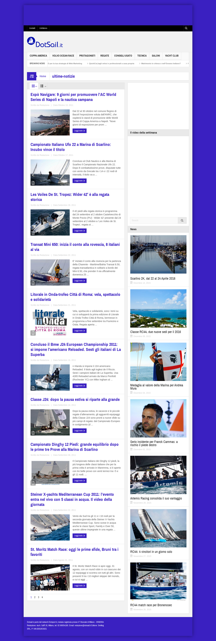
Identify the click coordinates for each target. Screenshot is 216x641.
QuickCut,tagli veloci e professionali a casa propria (116, 63)
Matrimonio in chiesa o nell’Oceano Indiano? (166, 63)
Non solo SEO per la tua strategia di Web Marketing (64, 63)
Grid (35, 86)
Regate (105, 57)
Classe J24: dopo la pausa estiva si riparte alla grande (51, 348)
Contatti (32, 28)
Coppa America (38, 57)
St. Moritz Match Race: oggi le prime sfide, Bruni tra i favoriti (97, 421)
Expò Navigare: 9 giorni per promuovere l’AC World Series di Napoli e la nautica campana (50, 129)
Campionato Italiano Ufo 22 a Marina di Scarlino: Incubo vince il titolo (99, 129)
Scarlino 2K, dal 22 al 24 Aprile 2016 (152, 278)
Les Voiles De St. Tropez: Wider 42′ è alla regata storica (49, 201)
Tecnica (142, 57)
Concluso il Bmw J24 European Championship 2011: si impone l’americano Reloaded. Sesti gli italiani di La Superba (98, 274)
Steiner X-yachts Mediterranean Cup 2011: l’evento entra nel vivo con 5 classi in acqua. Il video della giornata (50, 425)
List (48, 86)
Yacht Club (172, 57)
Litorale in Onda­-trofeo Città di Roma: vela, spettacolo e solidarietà (49, 272)
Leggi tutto (36, 157)
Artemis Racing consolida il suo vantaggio (156, 498)
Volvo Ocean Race (63, 57)
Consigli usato (123, 57)
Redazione (54, 151)
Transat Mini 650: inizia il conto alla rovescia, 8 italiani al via (97, 201)
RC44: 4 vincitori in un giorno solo (151, 551)
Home (43, 76)
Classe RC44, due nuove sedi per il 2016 (155, 332)
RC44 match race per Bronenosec (151, 605)
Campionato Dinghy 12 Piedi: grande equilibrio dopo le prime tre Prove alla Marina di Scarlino (98, 350)
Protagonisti (87, 57)
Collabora (43, 28)
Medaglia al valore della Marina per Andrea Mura (156, 387)
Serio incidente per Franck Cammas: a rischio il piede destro (154, 443)
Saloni (155, 57)
